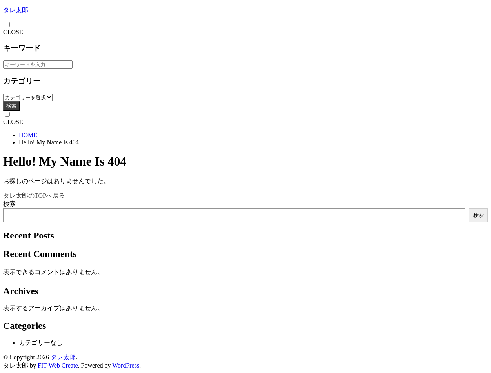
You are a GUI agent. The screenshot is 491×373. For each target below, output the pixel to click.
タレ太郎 (15, 10)
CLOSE (13, 32)
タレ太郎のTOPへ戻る (34, 195)
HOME (28, 135)
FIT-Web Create (58, 365)
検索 (11, 106)
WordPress (125, 365)
